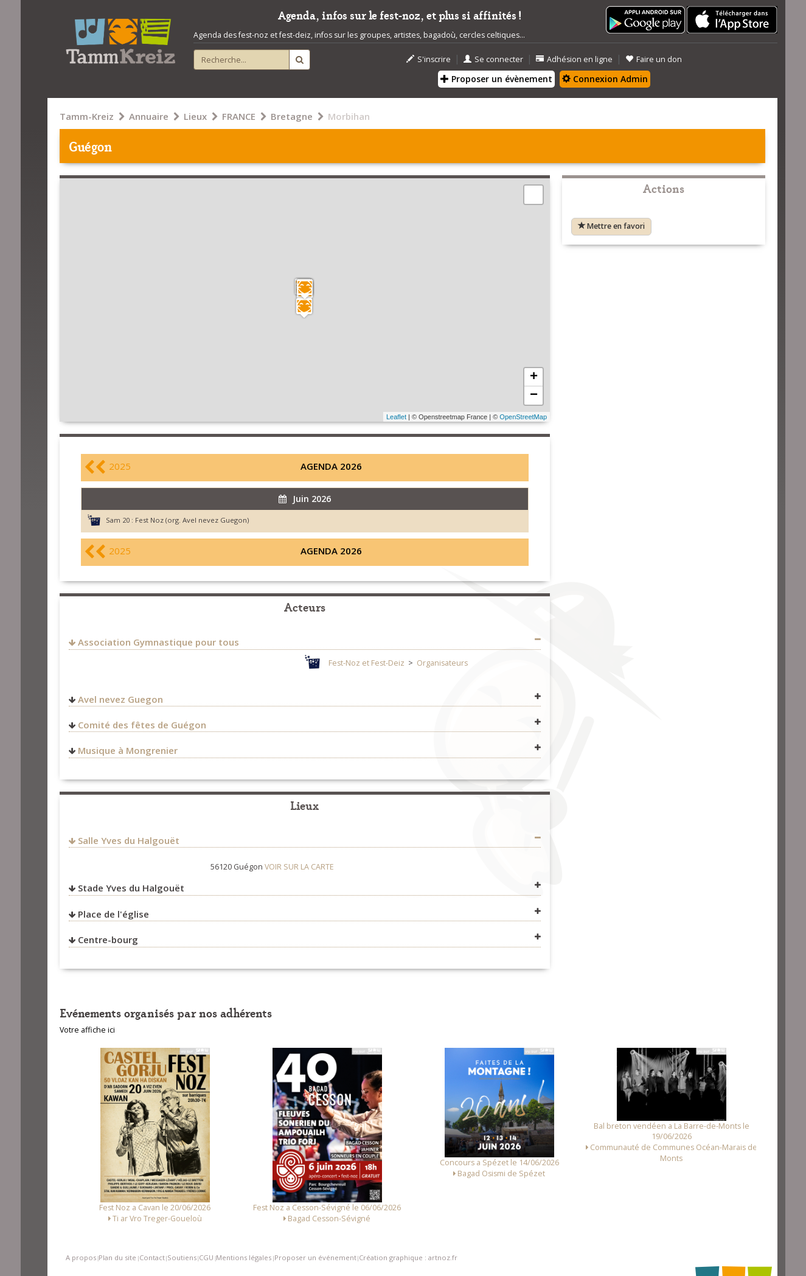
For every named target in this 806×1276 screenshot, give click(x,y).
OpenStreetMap (523, 416)
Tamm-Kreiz (87, 116)
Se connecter (493, 59)
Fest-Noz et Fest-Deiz (366, 663)
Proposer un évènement (496, 79)
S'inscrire (428, 59)
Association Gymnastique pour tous (158, 642)
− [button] (534, 395)
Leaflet (396, 416)
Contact (152, 1257)
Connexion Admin (605, 79)
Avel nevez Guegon (120, 699)
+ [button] (534, 377)
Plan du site (117, 1257)
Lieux (195, 116)
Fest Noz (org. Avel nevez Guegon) (192, 520)
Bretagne (292, 116)
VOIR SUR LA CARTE (299, 867)
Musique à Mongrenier (128, 750)
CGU (206, 1257)
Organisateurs (442, 663)
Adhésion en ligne (574, 59)
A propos (81, 1257)
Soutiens (181, 1257)
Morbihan (349, 116)
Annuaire (148, 116)
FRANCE (238, 116)
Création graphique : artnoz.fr (408, 1257)
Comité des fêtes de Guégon (142, 725)
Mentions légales (243, 1257)
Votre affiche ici (87, 1030)
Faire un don (653, 59)
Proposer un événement (315, 1257)
